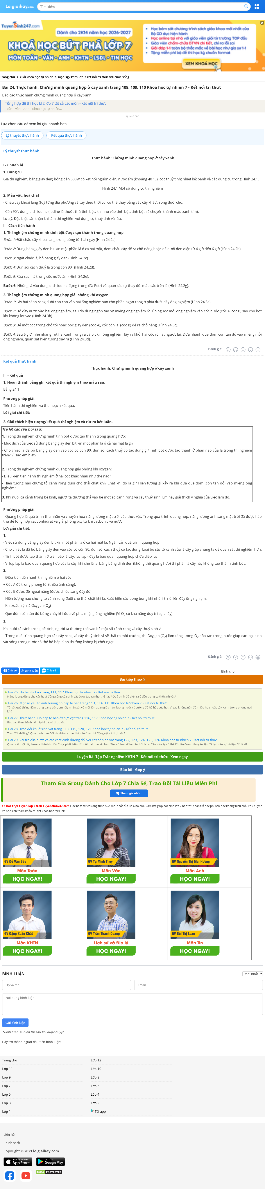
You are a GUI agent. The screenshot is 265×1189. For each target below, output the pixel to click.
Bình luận (29, 670)
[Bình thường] (243, 349)
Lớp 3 (6, 1103)
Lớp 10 (96, 1068)
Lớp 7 (6, 1086)
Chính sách (12, 1143)
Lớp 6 (95, 1086)
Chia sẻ (10, 671)
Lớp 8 (95, 1077)
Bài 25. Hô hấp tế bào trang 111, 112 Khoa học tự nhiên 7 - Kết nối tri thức (64, 692)
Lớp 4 (95, 1094)
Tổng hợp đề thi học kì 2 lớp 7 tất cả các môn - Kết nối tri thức (55, 103)
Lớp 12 (96, 1060)
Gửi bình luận (15, 1023)
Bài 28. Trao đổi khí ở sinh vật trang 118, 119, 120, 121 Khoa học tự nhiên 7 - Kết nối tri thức (78, 729)
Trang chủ (9, 1060)
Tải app (98, 1111)
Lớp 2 (95, 1103)
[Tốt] (250, 349)
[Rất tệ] (228, 349)
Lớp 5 (6, 1094)
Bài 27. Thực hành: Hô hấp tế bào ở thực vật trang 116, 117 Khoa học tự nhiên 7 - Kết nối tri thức (81, 718)
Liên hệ (9, 1134)
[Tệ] (235, 349)
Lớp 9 (6, 1077)
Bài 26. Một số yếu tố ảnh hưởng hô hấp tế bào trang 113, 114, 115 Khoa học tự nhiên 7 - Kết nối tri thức (87, 703)
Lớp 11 (7, 1068)
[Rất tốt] (258, 349)
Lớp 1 (6, 1111)
